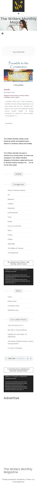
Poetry (10, 235)
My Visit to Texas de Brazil (17, 330)
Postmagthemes (18, 482)
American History (13, 95)
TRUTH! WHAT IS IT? (16, 325)
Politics (10, 239)
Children (10, 204)
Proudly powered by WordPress (13, 479)
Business (11, 199)
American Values (24, 95)
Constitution (7, 97)
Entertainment (13, 213)
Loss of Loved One (14, 226)
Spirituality (11, 244)
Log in (10, 297)
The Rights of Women (15, 248)
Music (10, 230)
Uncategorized (13, 253)
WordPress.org (13, 310)
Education (11, 208)
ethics (13, 97)
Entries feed (12, 301)
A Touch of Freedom (15, 348)
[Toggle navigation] (2, 33)
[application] (18, 277)
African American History (16, 190)
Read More (8, 123)
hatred (17, 97)
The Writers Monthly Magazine (18, 20)
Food (9, 217)
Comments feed (13, 306)
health (10, 221)
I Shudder (18, 85)
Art (9, 195)
